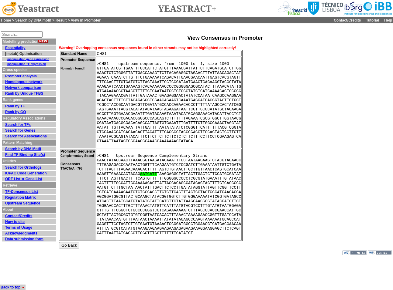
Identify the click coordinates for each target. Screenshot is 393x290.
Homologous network (24, 82)
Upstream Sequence (22, 203)
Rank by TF (15, 106)
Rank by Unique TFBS (24, 93)
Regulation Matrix (20, 197)
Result (61, 20)
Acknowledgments (21, 233)
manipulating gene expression (28, 59)
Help (388, 20)
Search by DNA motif (33, 20)
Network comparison (23, 88)
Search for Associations (26, 136)
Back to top (13, 287)
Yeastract (38, 9)
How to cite (15, 222)
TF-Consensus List (21, 192)
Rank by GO (15, 112)
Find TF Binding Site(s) (25, 155)
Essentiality (15, 48)
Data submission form (24, 239)
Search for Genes (20, 130)
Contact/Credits (347, 20)
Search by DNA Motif (23, 149)
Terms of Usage (18, 227)
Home (6, 20)
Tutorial (372, 20)
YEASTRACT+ (187, 9)
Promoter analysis (21, 76)
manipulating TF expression (26, 64)
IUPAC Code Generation (26, 173)
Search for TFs (18, 125)
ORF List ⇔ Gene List (23, 179)
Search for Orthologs (23, 167)
